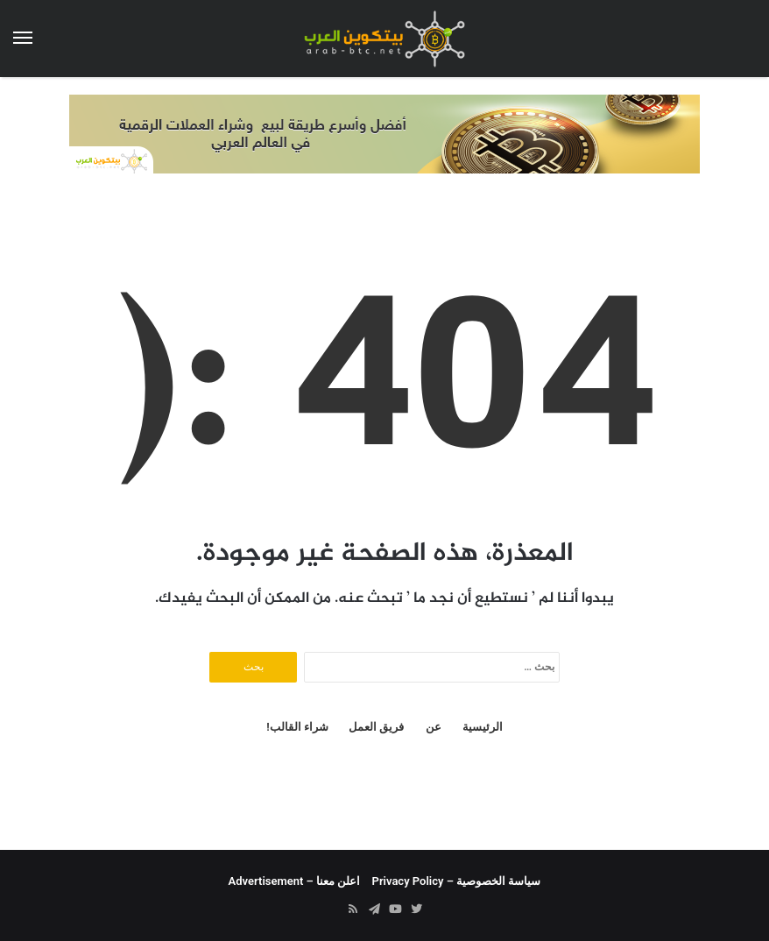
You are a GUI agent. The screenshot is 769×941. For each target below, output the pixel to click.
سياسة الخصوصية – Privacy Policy (456, 881)
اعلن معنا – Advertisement (295, 881)
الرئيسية (482, 726)
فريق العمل (376, 726)
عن (433, 726)
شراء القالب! (297, 726)
